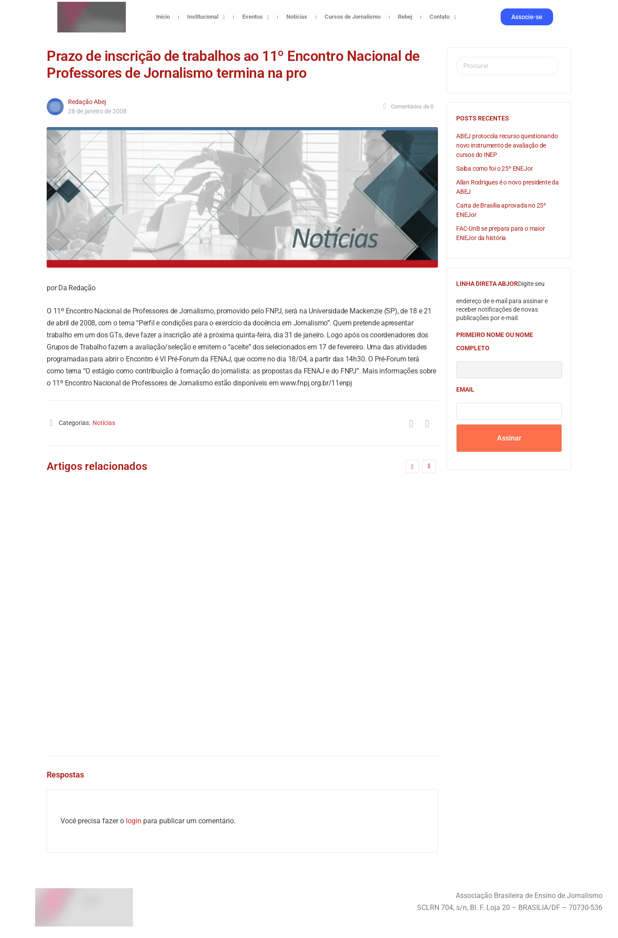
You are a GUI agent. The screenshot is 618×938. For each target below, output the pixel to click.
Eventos (255, 16)
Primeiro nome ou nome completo (494, 341)
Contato (442, 16)
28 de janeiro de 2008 (97, 111)
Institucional (206, 16)
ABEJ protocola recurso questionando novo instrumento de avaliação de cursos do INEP (507, 145)
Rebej (405, 16)
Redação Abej (87, 101)
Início (163, 16)
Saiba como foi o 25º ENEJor (494, 168)
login (133, 821)
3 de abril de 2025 (104, 590)
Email (465, 389)
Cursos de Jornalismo (353, 16)
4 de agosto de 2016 (307, 696)
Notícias (296, 16)
